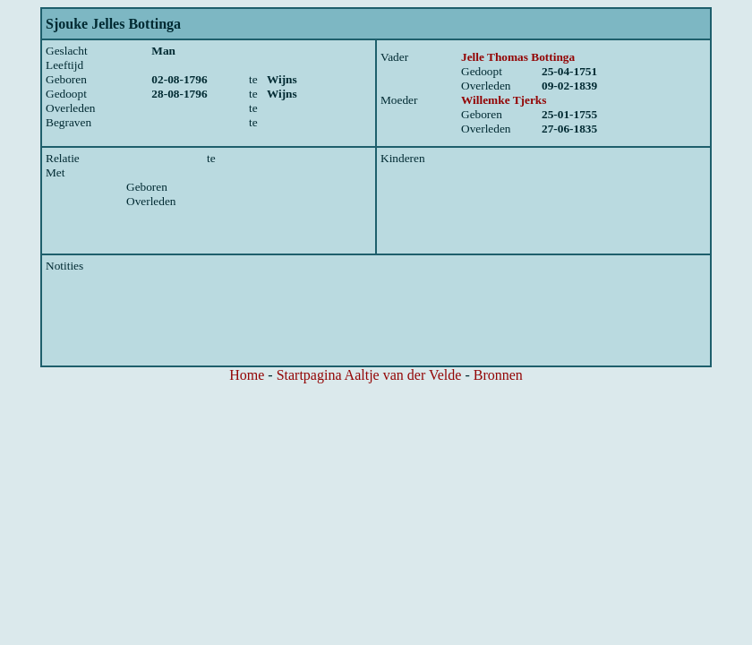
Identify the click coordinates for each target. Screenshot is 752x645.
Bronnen (498, 375)
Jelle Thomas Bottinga (518, 57)
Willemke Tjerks (503, 100)
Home (246, 375)
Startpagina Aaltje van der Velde (369, 375)
